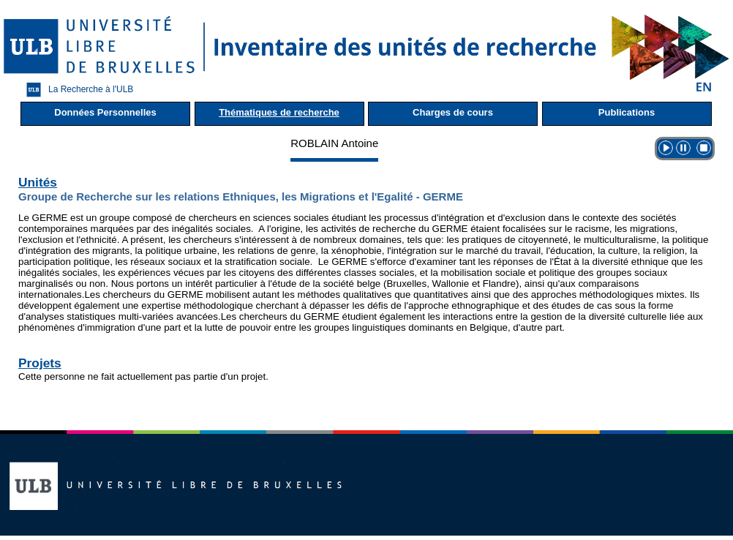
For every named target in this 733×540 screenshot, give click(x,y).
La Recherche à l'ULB (76, 89)
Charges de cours (453, 112)
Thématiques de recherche (279, 112)
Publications (626, 112)
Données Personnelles (105, 112)
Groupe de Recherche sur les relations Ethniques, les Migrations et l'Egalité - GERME (240, 196)
